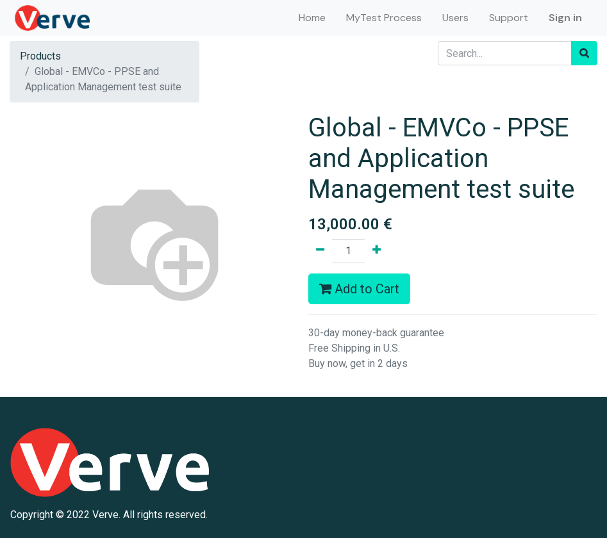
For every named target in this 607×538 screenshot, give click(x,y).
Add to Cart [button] (359, 289)
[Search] (584, 53)
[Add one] (376, 251)
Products (40, 56)
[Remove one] (320, 251)
